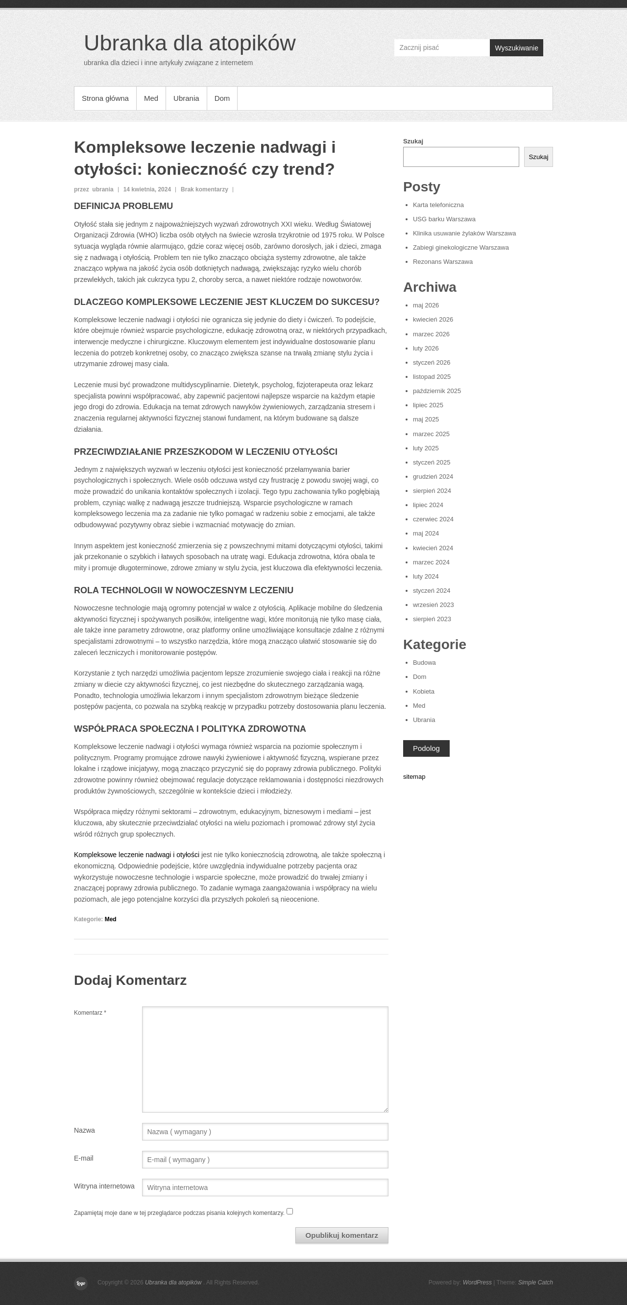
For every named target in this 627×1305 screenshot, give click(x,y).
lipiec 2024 (428, 505)
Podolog (426, 748)
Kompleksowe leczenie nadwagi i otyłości (136, 855)
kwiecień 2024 (433, 548)
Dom (222, 98)
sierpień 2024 (432, 490)
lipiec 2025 (428, 405)
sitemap (414, 776)
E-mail (84, 1158)
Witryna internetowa (104, 1186)
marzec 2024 (431, 562)
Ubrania (186, 98)
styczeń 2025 (432, 462)
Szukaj (413, 141)
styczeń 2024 (432, 590)
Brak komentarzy (204, 189)
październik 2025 (437, 391)
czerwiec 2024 (433, 519)
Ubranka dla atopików (190, 42)
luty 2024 (426, 576)
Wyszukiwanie (516, 48)
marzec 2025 (431, 434)
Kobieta (423, 691)
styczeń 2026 (432, 362)
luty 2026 (426, 348)
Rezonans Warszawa (443, 261)
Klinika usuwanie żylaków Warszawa (464, 233)
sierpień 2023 (432, 619)
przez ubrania (94, 189)
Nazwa (84, 1130)
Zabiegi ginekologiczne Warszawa (461, 247)
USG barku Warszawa (444, 219)
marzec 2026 (431, 334)
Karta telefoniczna (438, 205)
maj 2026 (426, 305)
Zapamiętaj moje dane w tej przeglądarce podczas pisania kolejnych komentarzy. (179, 1213)
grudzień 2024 (433, 476)
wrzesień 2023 (433, 604)
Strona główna (105, 98)
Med (151, 98)
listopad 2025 (432, 376)
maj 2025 (426, 419)
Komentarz (90, 1012)
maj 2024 (426, 533)
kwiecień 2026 (433, 319)
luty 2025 (426, 448)
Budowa (424, 662)
